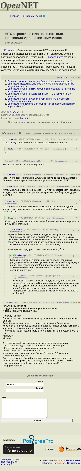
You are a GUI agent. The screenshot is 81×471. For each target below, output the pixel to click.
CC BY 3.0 (18, 112)
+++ (23, 16)
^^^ (40, 149)
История (9, 50)
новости (16, 16)
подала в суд (55, 57)
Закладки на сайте (11, 463)
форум (30, 16)
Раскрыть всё (65, 133)
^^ (37, 149)
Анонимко (18, 230)
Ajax (28, 133)
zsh (12, 218)
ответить (36, 139)
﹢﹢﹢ (44, 139)
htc (21, 118)
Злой (13, 149)
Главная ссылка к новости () (39, 81)
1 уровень (36, 133)
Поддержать (59, 467)
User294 (12, 186)
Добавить (47, 467)
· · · (49, 139)
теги (38, 16)
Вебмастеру (73, 467)
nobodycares (22, 255)
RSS (76, 133)
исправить (62, 77)
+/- (56, 133)
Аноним (12, 174)
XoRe (11, 302)
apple (27, 118)
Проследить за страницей (9, 466)
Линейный (48, 133)
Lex (10, 161)
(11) (19, 133)
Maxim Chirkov (72, 464)
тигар (11, 139)
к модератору (62, 139)
